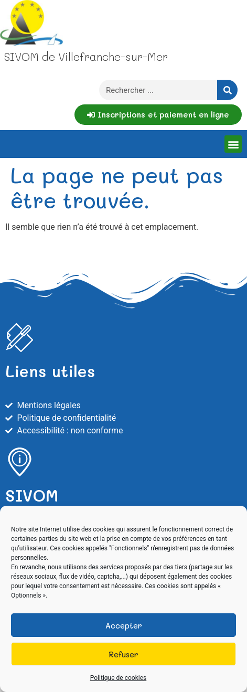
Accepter (123, 625)
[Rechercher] (227, 90)
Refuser (123, 654)
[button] (233, 144)
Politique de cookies (118, 678)
